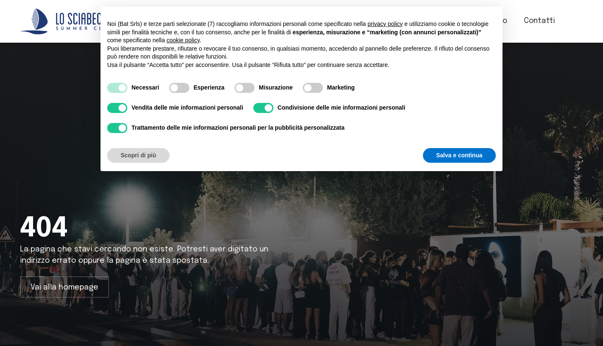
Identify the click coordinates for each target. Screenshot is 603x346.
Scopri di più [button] (138, 155)
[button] (577, 21)
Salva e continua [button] (459, 155)
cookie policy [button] (183, 40)
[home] (66, 21)
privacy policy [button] (385, 24)
